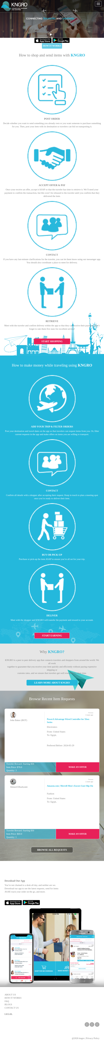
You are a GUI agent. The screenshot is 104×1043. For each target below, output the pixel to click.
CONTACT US (12, 1008)
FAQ (7, 1001)
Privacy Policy (92, 1038)
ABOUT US (10, 994)
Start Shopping (52, 341)
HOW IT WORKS (52, 46)
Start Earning (52, 635)
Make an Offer (77, 767)
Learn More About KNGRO (52, 682)
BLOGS (8, 1004)
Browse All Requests (52, 850)
